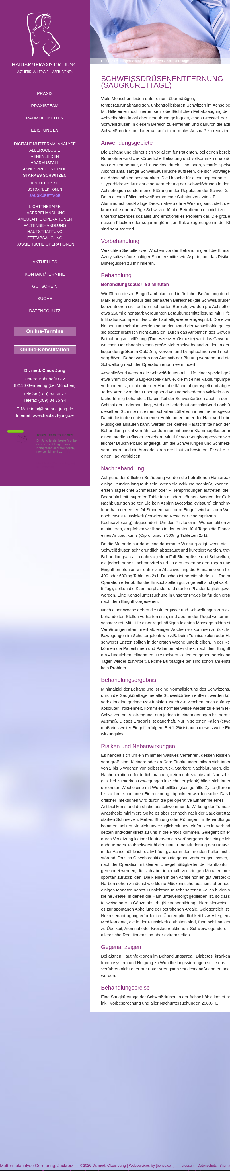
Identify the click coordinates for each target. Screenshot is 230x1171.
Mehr (66, 451)
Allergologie (44, 150)
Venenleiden (45, 156)
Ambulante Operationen (45, 219)
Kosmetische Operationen (44, 244)
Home (105, 61)
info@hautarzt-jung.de (52, 408)
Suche (44, 298)
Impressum (186, 1166)
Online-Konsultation (44, 349)
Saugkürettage (44, 196)
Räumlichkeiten (45, 117)
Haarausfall (44, 162)
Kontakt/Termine (45, 274)
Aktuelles (44, 261)
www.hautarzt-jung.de (53, 415)
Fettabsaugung (44, 238)
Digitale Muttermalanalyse (45, 144)
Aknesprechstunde (45, 169)
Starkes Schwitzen (45, 175)
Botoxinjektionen (45, 189)
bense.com (165, 1166)
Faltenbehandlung (45, 225)
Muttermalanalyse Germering (27, 1165)
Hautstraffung (45, 231)
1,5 (21, 438)
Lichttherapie (44, 206)
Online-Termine (44, 331)
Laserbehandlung (44, 213)
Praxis (45, 93)
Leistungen (45, 130)
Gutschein (44, 286)
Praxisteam (45, 105)
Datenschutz (45, 310)
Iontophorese (44, 183)
